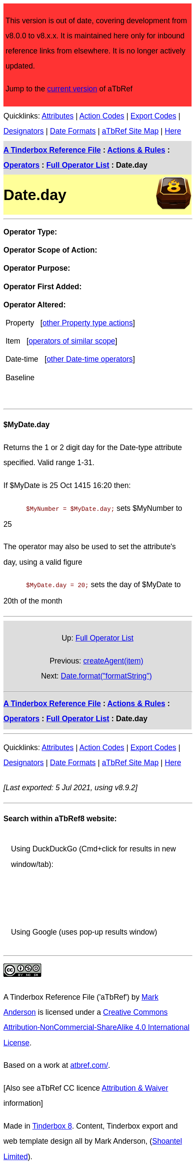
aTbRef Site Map (130, 131)
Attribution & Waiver (135, 1086)
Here (173, 131)
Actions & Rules (136, 150)
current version (72, 88)
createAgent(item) (113, 659)
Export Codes (154, 116)
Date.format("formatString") (106, 674)
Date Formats (73, 131)
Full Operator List (78, 165)
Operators (21, 165)
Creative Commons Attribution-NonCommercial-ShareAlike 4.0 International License (96, 1025)
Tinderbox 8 (52, 1124)
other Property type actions (88, 323)
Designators (23, 131)
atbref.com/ (89, 1063)
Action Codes (102, 116)
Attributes (57, 116)
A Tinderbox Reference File (52, 150)
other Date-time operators (90, 359)
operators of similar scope (72, 341)
